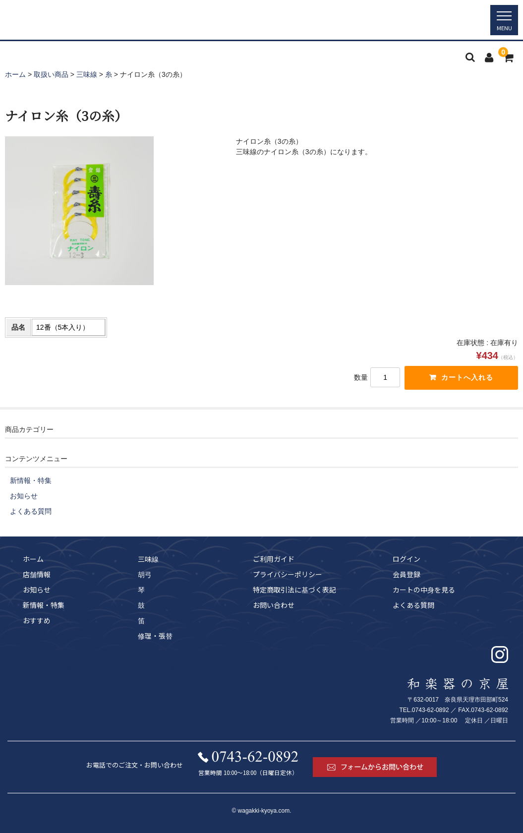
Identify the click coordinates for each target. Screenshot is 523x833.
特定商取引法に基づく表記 (294, 590)
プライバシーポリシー (287, 574)
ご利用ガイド (273, 559)
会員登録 (406, 574)
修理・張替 (155, 636)
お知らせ (24, 496)
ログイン (406, 559)
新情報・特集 (31, 480)
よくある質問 (31, 511)
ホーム (33, 559)
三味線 (148, 559)
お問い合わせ (273, 605)
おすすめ (37, 620)
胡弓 (145, 574)
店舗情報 (37, 574)
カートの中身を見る (424, 590)
